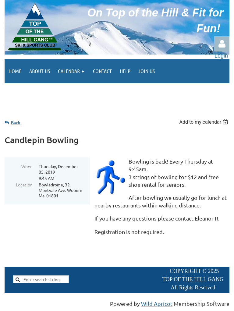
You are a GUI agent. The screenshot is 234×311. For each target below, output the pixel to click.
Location (24, 184)
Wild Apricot (156, 303)
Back (15, 122)
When (27, 166)
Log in (221, 43)
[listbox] (204, 122)
